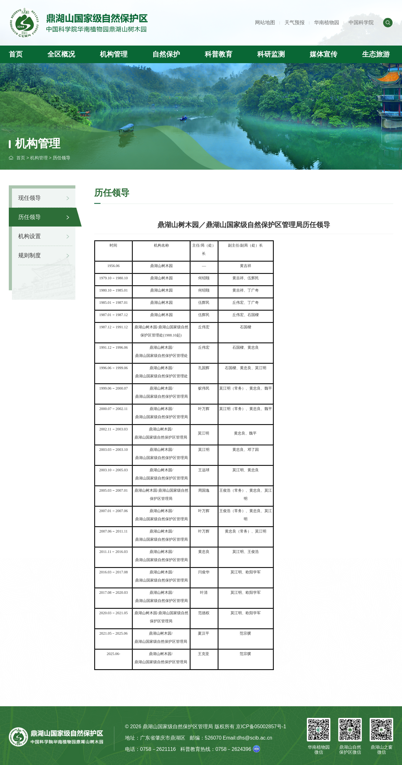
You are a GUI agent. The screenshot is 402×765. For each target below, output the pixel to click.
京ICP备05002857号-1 (261, 726)
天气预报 (295, 22)
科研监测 (271, 54)
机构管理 (114, 54)
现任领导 (29, 198)
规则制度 (29, 255)
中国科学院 (361, 22)
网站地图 (265, 22)
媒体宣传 (323, 54)
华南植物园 (326, 22)
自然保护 (166, 54)
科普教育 (218, 54)
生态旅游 (376, 54)
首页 (16, 54)
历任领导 (61, 157)
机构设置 (29, 236)
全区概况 (61, 54)
